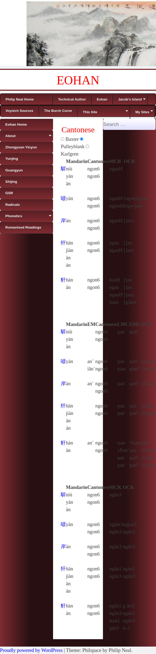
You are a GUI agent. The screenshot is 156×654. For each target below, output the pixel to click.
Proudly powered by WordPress (31, 650)
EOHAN (78, 80)
